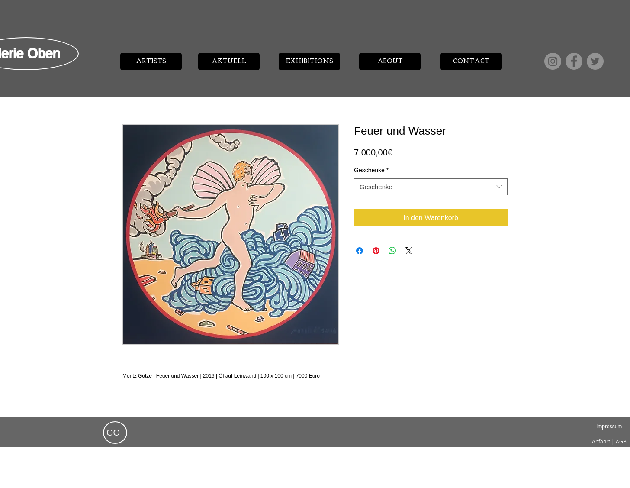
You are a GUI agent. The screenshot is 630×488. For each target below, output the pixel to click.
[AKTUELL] (229, 61)
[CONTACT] (471, 61)
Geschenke (371, 170)
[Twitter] (595, 61)
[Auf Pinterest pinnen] (376, 251)
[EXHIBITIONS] (309, 61)
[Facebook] (574, 61)
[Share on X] (409, 251)
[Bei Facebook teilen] (359, 251)
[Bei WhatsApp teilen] (392, 251)
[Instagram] (552, 61)
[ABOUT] (390, 61)
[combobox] (431, 186)
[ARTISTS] (151, 61)
